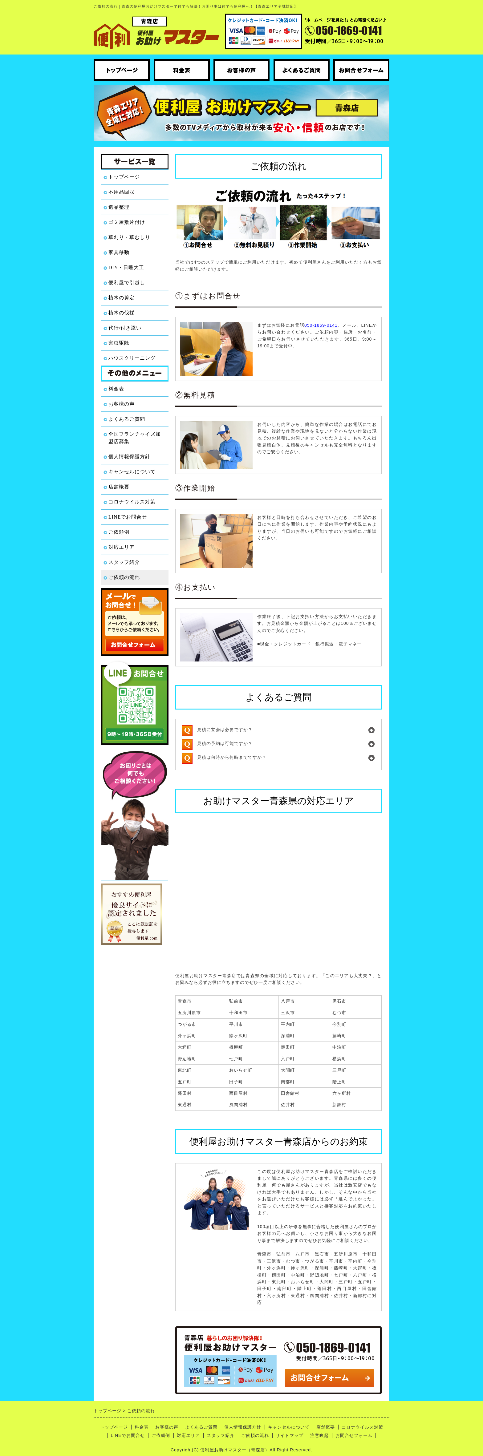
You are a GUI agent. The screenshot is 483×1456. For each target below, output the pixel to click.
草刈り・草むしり (129, 237)
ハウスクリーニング (132, 358)
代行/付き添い (124, 327)
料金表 (116, 388)
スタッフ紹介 (124, 562)
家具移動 (118, 252)
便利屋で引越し (126, 282)
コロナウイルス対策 (132, 501)
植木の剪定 (121, 297)
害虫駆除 (118, 343)
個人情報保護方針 (129, 456)
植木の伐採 (121, 312)
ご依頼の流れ (124, 577)
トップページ (124, 177)
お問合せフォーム (353, 1435)
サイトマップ (289, 1435)
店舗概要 (118, 486)
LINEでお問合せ (127, 517)
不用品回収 (121, 192)
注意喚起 (319, 1435)
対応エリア (121, 547)
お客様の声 (121, 403)
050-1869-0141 (321, 325)
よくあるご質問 (126, 419)
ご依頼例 (118, 532)
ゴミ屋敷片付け (126, 222)
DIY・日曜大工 (126, 267)
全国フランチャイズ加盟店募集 (134, 437)
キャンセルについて (132, 471)
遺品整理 (118, 207)
